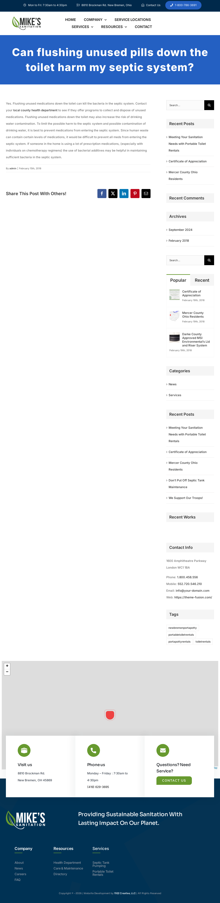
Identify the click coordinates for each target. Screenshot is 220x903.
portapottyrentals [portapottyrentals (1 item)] (179, 641)
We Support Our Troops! (186, 498)
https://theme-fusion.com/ (193, 597)
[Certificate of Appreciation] (174, 293)
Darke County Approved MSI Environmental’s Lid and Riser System (196, 339)
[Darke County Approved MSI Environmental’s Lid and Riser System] (174, 335)
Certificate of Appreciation (188, 161)
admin (12, 168)
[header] (28, 17)
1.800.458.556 (187, 577)
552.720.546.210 (190, 584)
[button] (110, 715)
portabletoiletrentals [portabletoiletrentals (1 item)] (181, 634)
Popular (178, 280)
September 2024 (180, 230)
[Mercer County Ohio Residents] (174, 314)
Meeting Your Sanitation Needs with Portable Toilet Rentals (187, 143)
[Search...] (185, 105)
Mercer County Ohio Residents (193, 314)
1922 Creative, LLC (125, 893)
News (173, 384)
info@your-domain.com (192, 590)
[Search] (209, 105)
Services (175, 395)
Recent (202, 280)
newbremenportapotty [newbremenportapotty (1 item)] (182, 627)
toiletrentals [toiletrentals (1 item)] (203, 641)
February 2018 (179, 240)
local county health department (35, 110)
